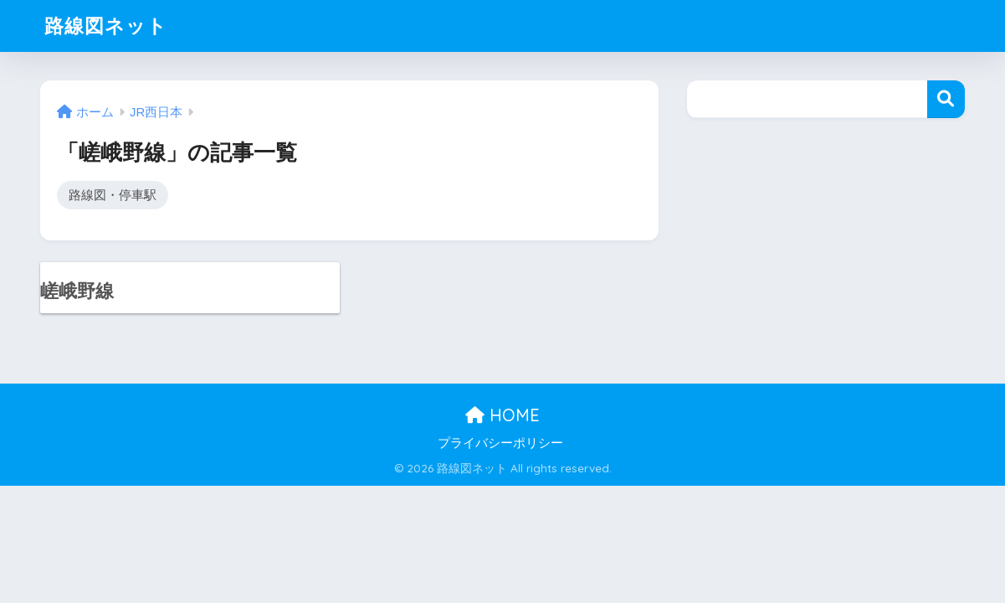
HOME (502, 415)
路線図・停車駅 (112, 195)
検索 (946, 99)
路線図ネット (105, 25)
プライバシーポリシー (500, 443)
